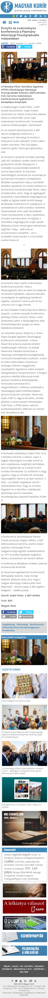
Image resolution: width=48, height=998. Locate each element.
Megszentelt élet (23, 969)
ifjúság (16, 872)
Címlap (6, 966)
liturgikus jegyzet (24, 875)
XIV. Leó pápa (26, 966)
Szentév (39, 864)
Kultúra (24, 972)
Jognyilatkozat (29, 993)
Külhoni (39, 966)
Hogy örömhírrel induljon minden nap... (18, 818)
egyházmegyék (21, 854)
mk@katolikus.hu (30, 988)
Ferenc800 (29, 864)
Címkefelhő (10, 850)
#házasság (22, 624)
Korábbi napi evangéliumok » (34, 843)
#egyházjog (8, 624)
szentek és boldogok (14, 868)
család (8, 861)
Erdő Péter (19, 861)
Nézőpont (39, 969)
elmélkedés (33, 878)
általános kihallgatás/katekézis (29, 857)
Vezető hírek (11, 669)
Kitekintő (7, 969)
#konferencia (37, 624)
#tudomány (8, 630)
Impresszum (7, 993)
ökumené (26, 872)
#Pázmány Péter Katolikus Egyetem (21, 627)
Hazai (4, 43)
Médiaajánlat (18, 993)
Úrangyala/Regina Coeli (15, 878)
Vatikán (7, 854)
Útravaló (19, 864)
